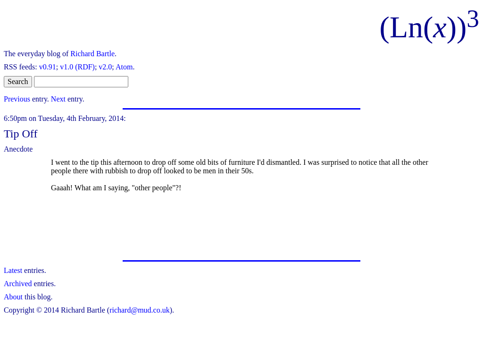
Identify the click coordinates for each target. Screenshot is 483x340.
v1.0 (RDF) (77, 67)
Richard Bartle (92, 54)
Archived (18, 284)
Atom (124, 67)
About (13, 297)
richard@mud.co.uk (139, 310)
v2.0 (105, 67)
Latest (13, 270)
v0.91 (47, 67)
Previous (17, 99)
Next (58, 99)
